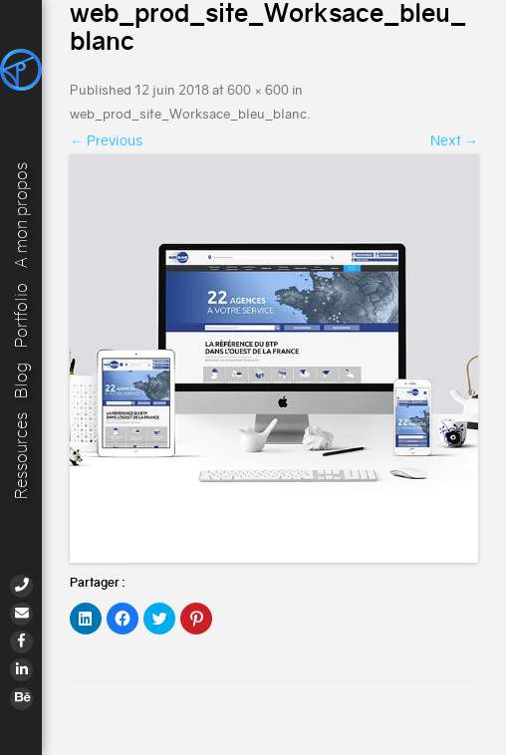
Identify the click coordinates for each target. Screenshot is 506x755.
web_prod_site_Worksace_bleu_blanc (188, 114)
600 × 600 (258, 90)
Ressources (21, 455)
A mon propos (21, 213)
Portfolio (21, 314)
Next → (454, 140)
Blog (21, 379)
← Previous (106, 140)
